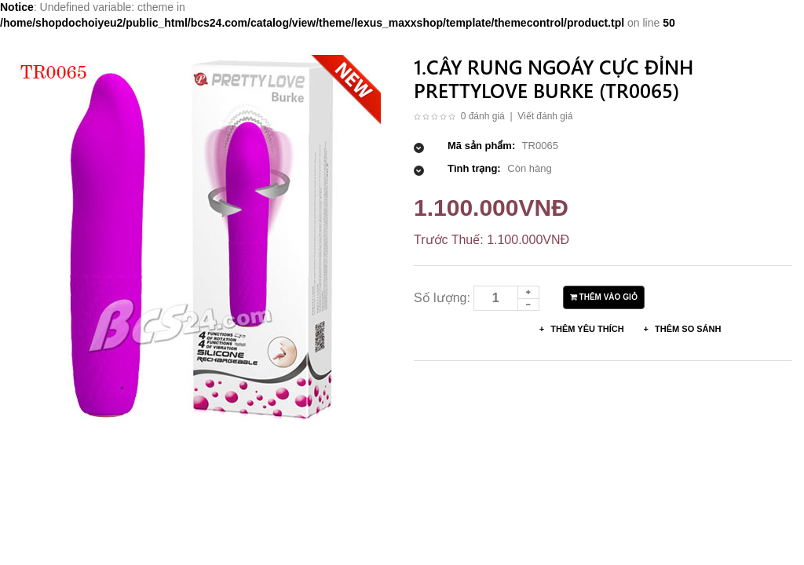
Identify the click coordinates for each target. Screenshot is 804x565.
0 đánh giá (483, 116)
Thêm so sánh (686, 329)
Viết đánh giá (544, 116)
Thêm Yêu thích (585, 329)
